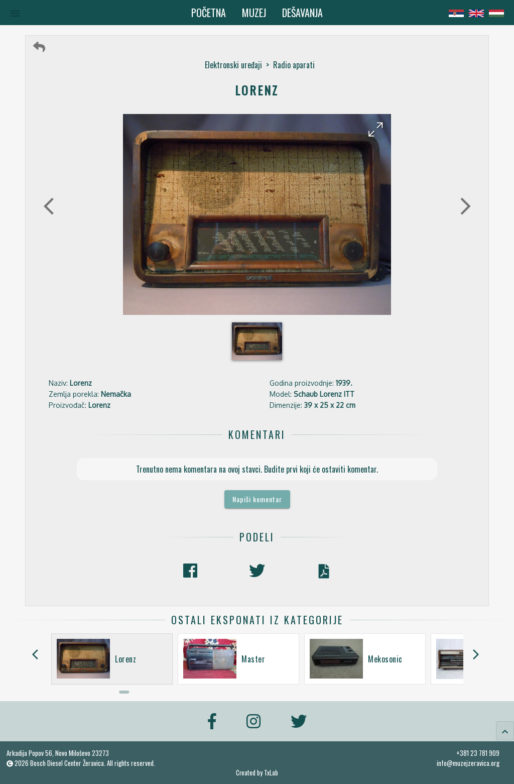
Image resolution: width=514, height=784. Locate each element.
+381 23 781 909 (477, 753)
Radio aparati (294, 65)
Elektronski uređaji (233, 65)
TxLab (271, 772)
